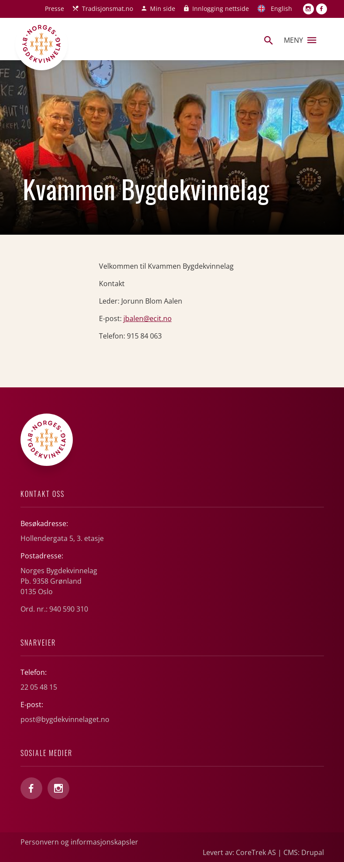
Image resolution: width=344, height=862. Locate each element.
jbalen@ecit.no (147, 318)
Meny (300, 40)
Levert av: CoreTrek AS (239, 852)
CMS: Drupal (303, 852)
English (281, 8)
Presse (54, 8)
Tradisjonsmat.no (107, 8)
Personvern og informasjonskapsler (79, 842)
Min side (162, 8)
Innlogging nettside (220, 8)
